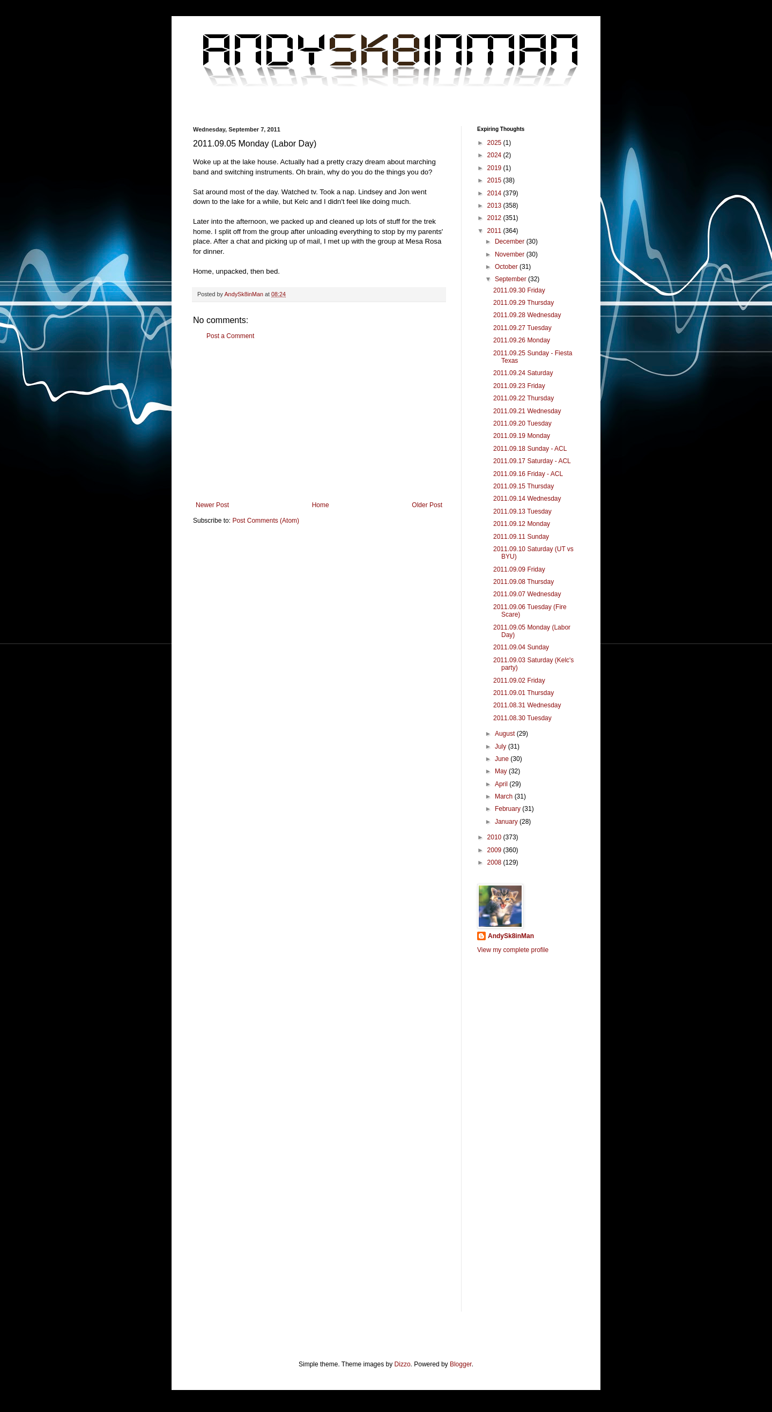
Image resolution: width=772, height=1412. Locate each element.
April (502, 784)
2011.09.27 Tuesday (522, 328)
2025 (495, 143)
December (510, 241)
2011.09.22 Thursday (523, 398)
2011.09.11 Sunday (521, 536)
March (505, 796)
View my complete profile (512, 950)
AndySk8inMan (511, 936)
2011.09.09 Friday (519, 569)
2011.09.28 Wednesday (527, 315)
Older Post (427, 505)
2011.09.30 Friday (519, 290)
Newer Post (212, 505)
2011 (495, 231)
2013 (495, 205)
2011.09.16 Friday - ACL (528, 474)
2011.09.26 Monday (521, 340)
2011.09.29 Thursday (523, 302)
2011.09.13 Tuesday (522, 511)
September (511, 279)
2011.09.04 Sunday (521, 647)
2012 (495, 218)
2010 (495, 837)
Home (320, 505)
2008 (495, 862)
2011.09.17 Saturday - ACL (532, 461)
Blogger (461, 1364)
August (506, 733)
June (502, 759)
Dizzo (403, 1364)
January (507, 821)
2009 (495, 850)
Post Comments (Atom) (265, 520)
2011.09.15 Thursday (523, 486)
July (501, 746)
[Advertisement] (319, 421)
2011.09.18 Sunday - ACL (530, 448)
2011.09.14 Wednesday (527, 498)
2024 (495, 155)
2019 (495, 168)
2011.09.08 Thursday (523, 582)
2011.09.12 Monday (521, 524)
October (507, 266)
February (508, 809)
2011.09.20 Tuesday (522, 423)
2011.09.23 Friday (519, 386)
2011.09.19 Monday (521, 436)
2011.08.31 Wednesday (527, 705)
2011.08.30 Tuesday (522, 718)
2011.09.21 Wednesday (527, 411)
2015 (495, 180)
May (502, 771)
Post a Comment (230, 336)
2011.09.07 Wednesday (527, 594)
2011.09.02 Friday (519, 680)
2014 (495, 193)
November (510, 254)
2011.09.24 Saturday (523, 373)
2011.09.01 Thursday (523, 693)
